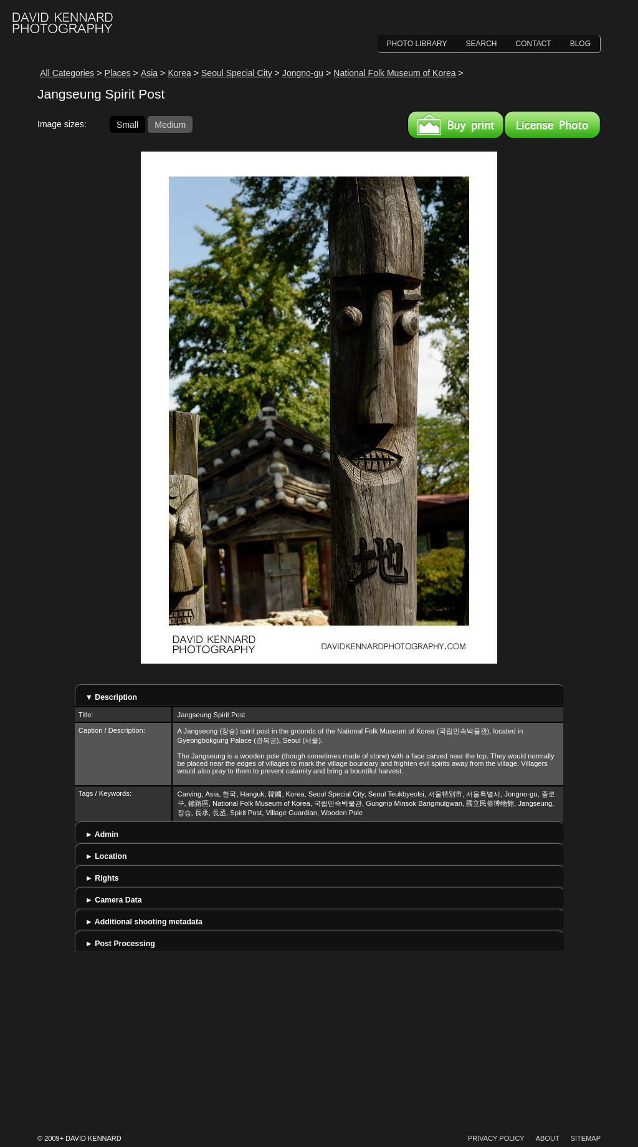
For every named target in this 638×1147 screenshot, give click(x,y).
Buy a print (455, 124)
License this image (552, 124)
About (547, 1138)
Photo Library (417, 43)
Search (481, 43)
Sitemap (586, 1138)
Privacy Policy (496, 1138)
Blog (580, 43)
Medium (170, 124)
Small (127, 124)
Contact (533, 43)
